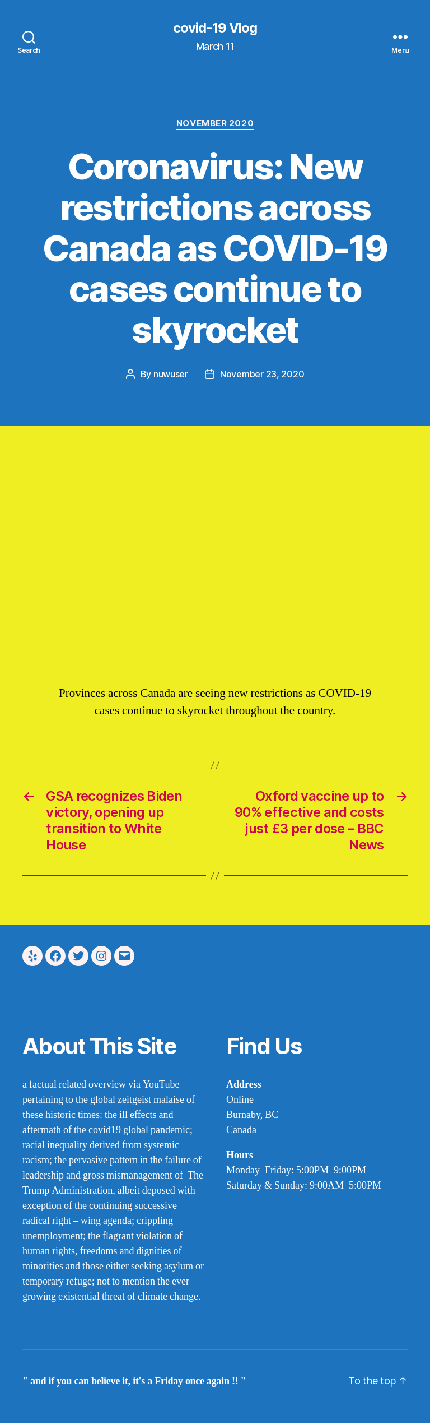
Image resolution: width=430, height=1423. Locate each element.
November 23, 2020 (262, 374)
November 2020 (215, 123)
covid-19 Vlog (215, 28)
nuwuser (170, 374)
